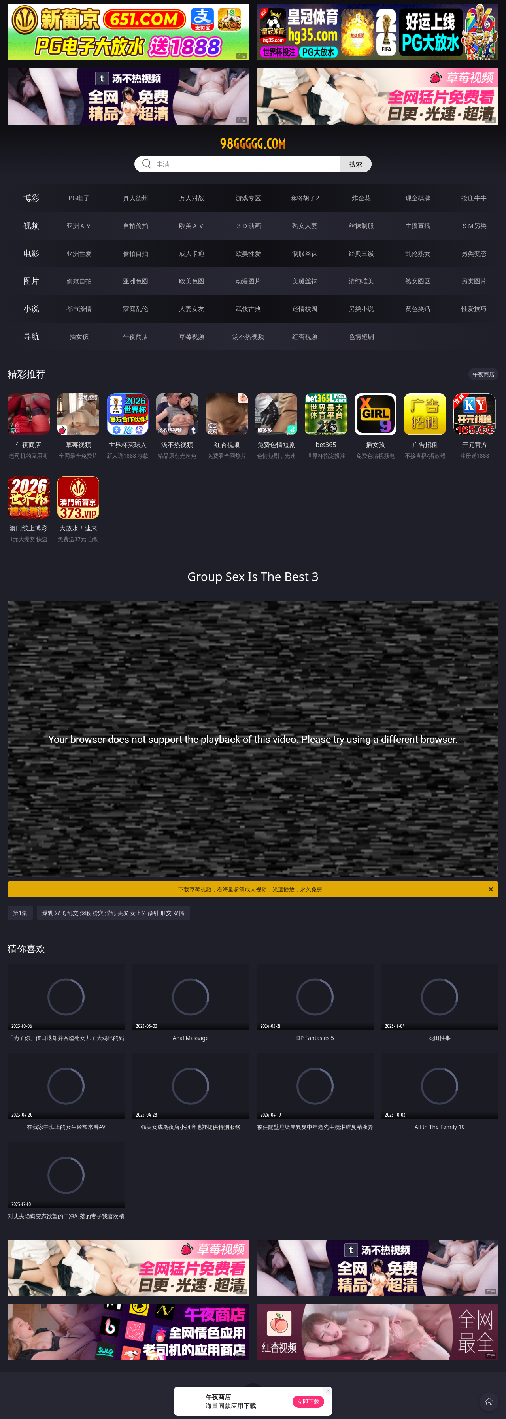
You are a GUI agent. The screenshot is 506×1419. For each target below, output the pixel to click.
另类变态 (474, 253)
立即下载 (308, 1401)
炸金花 (361, 198)
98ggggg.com (253, 144)
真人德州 (135, 198)
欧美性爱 (248, 253)
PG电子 (78, 198)
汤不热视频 (248, 336)
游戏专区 (248, 198)
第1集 (20, 913)
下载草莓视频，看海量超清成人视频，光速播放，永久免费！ (336, 889)
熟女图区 (417, 281)
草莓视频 (191, 336)
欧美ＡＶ (191, 225)
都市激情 (79, 308)
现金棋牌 (417, 198)
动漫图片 (248, 281)
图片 (31, 280)
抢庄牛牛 (474, 198)
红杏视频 (304, 336)
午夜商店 (135, 336)
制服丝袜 (304, 253)
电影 (31, 253)
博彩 (31, 197)
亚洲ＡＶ (79, 225)
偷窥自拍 (79, 281)
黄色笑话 (417, 308)
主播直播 (417, 225)
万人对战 (191, 198)
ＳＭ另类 (474, 225)
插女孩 (79, 336)
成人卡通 (191, 253)
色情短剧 (361, 336)
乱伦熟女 (417, 253)
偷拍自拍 (135, 253)
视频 (31, 225)
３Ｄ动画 (248, 225)
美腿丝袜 (304, 281)
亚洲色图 (135, 281)
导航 (31, 336)
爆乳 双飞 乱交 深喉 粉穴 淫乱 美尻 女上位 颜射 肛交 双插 (113, 913)
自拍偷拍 (135, 225)
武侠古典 (248, 308)
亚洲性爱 (79, 253)
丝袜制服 (361, 225)
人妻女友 (191, 308)
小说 (31, 308)
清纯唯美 (361, 281)
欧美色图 (191, 281)
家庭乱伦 (135, 308)
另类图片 (474, 281)
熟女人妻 (304, 225)
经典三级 (361, 253)
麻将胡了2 (304, 198)
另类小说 (361, 308)
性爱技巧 (474, 308)
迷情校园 (304, 308)
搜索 (355, 164)
